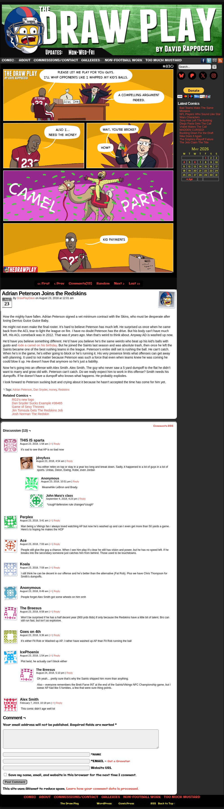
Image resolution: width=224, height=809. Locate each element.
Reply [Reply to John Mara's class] (82, 498)
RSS (220, 60)
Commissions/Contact (56, 60)
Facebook (203, 60)
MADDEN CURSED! (192, 129)
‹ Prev (59, 283)
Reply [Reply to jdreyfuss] (69, 461)
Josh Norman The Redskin (30, 414)
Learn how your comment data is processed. (102, 789)
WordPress (104, 803)
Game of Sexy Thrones (28, 407)
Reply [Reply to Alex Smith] (59, 703)
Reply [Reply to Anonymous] (76, 481)
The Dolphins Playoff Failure (196, 139)
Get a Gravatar (119, 761)
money (53, 389)
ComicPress (126, 803)
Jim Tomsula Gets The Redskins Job (37, 410)
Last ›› (134, 283)
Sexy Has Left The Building (196, 120)
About (25, 60)
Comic (9, 60)
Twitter (209, 60)
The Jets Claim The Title (194, 142)
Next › (119, 283)
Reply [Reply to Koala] (57, 567)
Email (214, 60)
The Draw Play (69, 803)
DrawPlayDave (26, 298)
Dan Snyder (40, 389)
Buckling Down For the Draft (196, 133)
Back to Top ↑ (166, 803)
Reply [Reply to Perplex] (57, 520)
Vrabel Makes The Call (193, 126)
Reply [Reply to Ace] (57, 544)
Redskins (63, 389)
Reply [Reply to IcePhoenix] (57, 655)
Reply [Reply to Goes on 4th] (57, 635)
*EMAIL (110, 761)
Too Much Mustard (163, 60)
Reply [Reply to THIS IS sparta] (57, 443)
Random (103, 283)
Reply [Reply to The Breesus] (57, 611)
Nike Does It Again (191, 136)
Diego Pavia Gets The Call (195, 123)
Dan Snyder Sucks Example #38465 (37, 403)
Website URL (101, 768)
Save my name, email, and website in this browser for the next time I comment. (72, 775)
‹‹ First (43, 283)
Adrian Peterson (22, 389)
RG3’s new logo (23, 399)
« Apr (189, 179)
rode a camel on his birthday (37, 345)
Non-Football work (123, 60)
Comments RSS (163, 426)
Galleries (91, 60)
